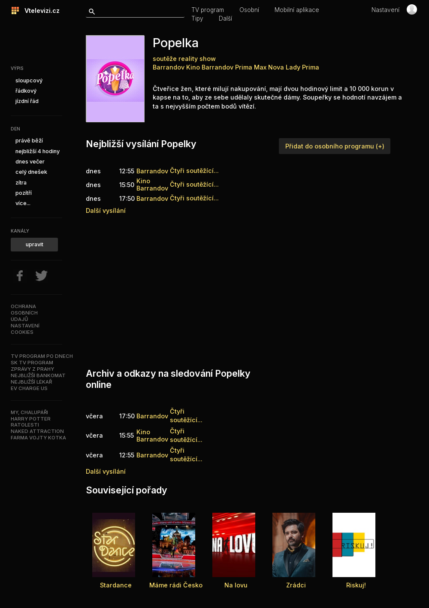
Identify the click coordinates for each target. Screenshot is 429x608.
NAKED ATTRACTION (37, 431)
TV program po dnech (42, 356)
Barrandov (168, 67)
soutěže (165, 58)
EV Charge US (29, 388)
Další (225, 18)
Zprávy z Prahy (32, 369)
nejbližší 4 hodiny (37, 151)
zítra (21, 182)
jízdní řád (27, 101)
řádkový (25, 91)
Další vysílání (106, 210)
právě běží (29, 140)
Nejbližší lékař (31, 382)
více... (22, 203)
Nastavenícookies (25, 329)
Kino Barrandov (209, 67)
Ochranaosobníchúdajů (24, 312)
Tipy (197, 18)
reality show (197, 58)
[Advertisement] (207, 289)
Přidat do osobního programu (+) (334, 146)
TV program (207, 9)
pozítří (23, 193)
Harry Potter (31, 419)
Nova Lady (284, 67)
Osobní (249, 9)
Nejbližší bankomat (38, 375)
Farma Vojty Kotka (38, 438)
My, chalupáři (29, 412)
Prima (310, 67)
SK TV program (32, 363)
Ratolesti (25, 425)
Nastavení (385, 9)
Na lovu (236, 585)
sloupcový (28, 80)
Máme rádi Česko (175, 585)
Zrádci (296, 585)
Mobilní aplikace (297, 9)
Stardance (116, 585)
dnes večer (30, 161)
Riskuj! (356, 585)
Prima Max (250, 67)
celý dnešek (31, 172)
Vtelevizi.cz (39, 10)
